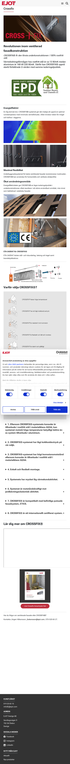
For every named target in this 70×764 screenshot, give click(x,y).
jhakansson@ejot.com (36, 619)
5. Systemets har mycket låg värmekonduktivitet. (33, 479)
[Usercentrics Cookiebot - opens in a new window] (57, 352)
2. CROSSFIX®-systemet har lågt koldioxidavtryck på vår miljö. (33, 443)
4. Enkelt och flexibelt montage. (24, 469)
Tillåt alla (56, 410)
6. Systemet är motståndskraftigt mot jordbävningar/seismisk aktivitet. (25, 490)
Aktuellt (6, 756)
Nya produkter (9, 759)
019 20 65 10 (9, 704)
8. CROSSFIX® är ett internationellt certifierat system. (35, 513)
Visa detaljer (58, 402)
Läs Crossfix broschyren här (35, 606)
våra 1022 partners (16, 364)
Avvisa (13, 410)
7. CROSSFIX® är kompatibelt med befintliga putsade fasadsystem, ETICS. (33, 502)
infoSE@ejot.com (10, 707)
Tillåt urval (35, 410)
